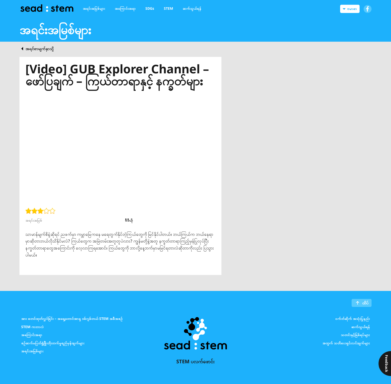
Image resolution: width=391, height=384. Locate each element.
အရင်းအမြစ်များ (32, 351)
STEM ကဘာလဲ (32, 326)
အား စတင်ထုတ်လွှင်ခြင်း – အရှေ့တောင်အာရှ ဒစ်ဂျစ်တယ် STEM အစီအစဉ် (72, 318)
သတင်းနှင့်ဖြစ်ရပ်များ (355, 334)
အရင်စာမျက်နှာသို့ (39, 48)
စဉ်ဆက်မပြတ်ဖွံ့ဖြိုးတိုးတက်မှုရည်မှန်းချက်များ (52, 342)
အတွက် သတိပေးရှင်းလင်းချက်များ (346, 342)
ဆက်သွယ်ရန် (360, 326)
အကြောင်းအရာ (31, 334)
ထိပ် (365, 303)
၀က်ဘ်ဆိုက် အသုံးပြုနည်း (352, 318)
